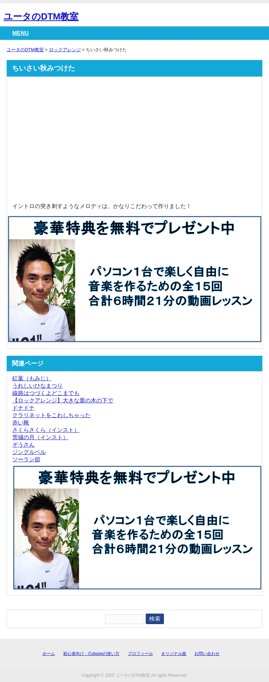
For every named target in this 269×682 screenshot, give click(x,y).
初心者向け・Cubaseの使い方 (91, 653)
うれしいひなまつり (37, 386)
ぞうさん (23, 445)
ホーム (48, 653)
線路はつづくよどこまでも (46, 393)
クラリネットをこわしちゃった (51, 415)
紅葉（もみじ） (31, 378)
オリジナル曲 (173, 653)
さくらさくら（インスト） (46, 430)
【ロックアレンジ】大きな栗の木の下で (62, 400)
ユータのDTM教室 (41, 16)
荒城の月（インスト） (40, 437)
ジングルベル (29, 452)
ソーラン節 (26, 459)
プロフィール (140, 653)
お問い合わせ (207, 653)
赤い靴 (20, 423)
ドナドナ (23, 408)
